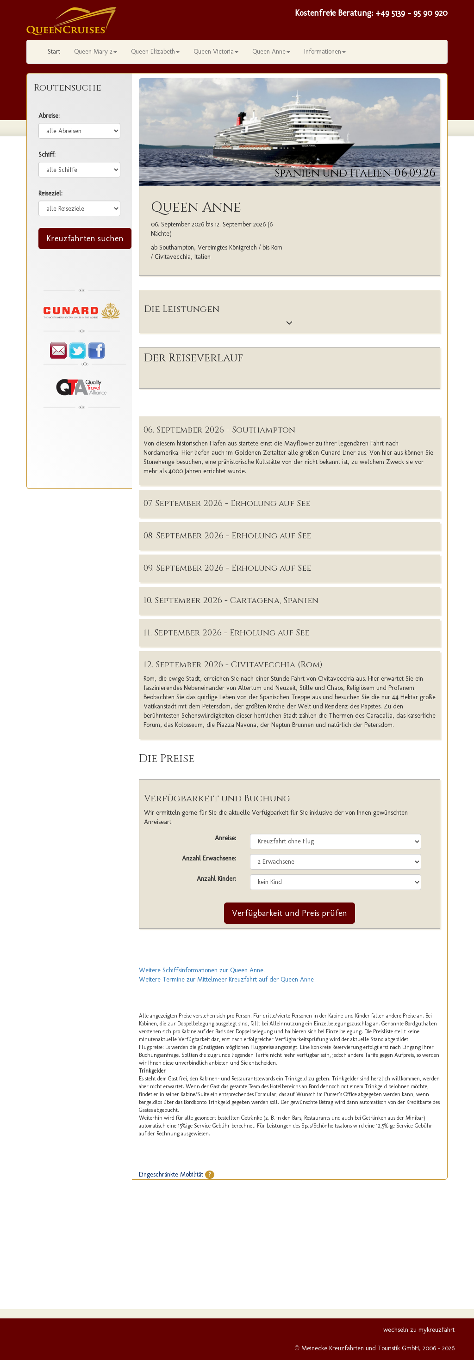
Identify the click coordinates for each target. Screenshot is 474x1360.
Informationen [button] (325, 51)
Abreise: (49, 116)
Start (54, 51)
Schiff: (47, 155)
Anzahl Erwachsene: (209, 858)
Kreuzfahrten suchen (85, 238)
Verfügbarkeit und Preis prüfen (289, 913)
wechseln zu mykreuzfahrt (419, 1330)
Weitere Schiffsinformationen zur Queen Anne (201, 970)
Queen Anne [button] (271, 51)
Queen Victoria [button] (215, 51)
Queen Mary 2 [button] (95, 51)
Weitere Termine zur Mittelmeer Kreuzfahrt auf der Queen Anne (226, 979)
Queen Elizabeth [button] (155, 51)
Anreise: (225, 838)
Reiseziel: (50, 193)
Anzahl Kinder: (216, 879)
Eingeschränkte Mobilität (176, 1174)
